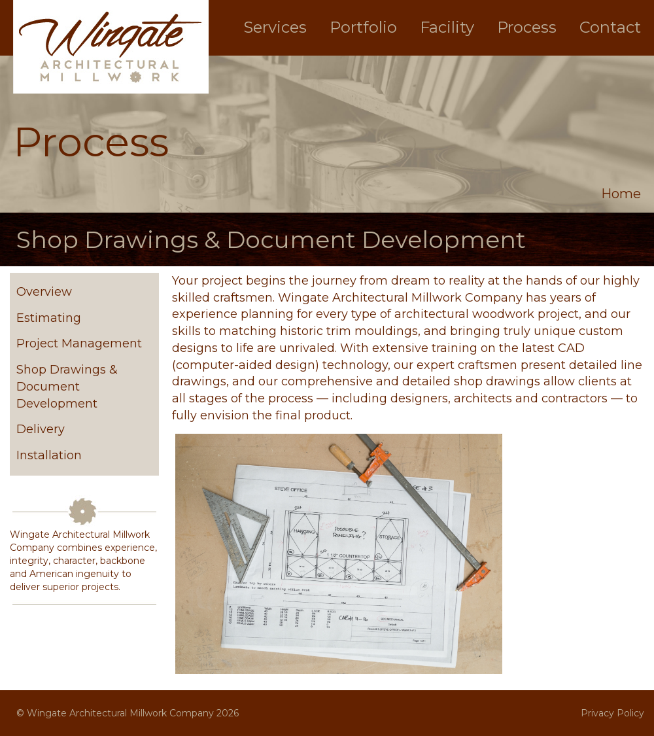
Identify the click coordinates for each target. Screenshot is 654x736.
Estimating (48, 318)
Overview (44, 292)
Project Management (79, 343)
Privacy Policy (612, 713)
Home (621, 194)
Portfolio (363, 27)
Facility (447, 27)
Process (527, 27)
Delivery (40, 429)
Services (275, 27)
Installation (49, 455)
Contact (610, 27)
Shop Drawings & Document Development (67, 386)
